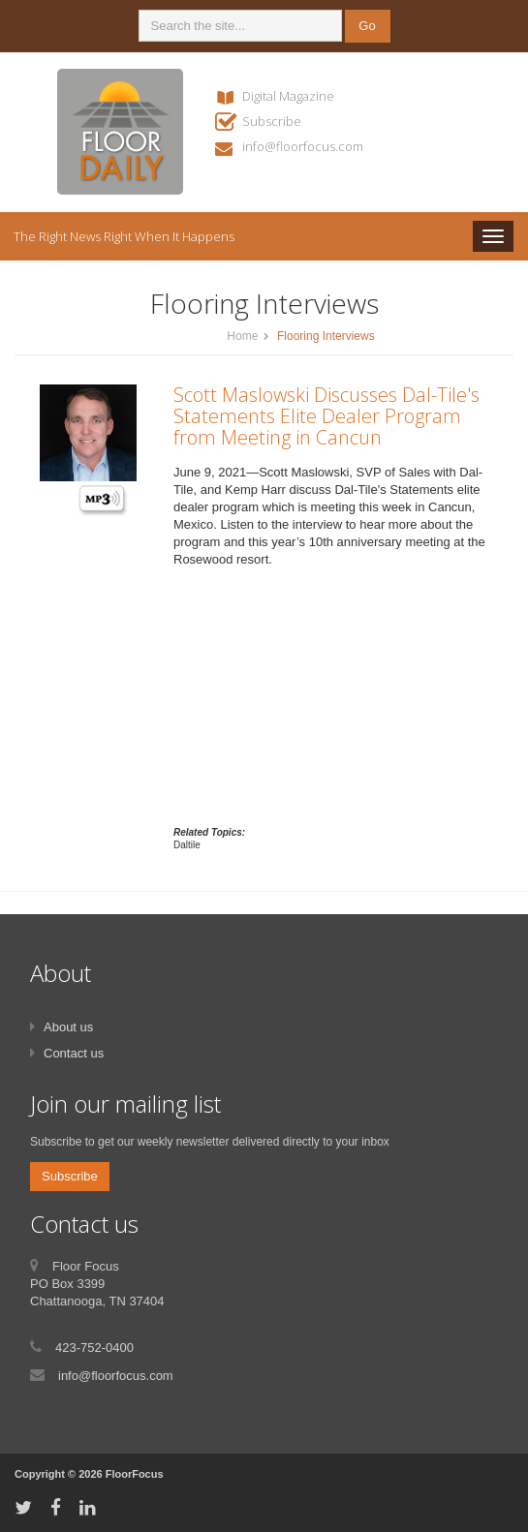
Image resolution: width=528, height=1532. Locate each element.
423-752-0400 (94, 1347)
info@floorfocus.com (302, 146)
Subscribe (271, 121)
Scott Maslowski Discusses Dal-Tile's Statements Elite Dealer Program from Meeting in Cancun (326, 416)
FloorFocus (135, 1474)
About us (68, 1027)
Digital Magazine (288, 96)
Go (366, 25)
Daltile (187, 845)
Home (242, 336)
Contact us (74, 1053)
